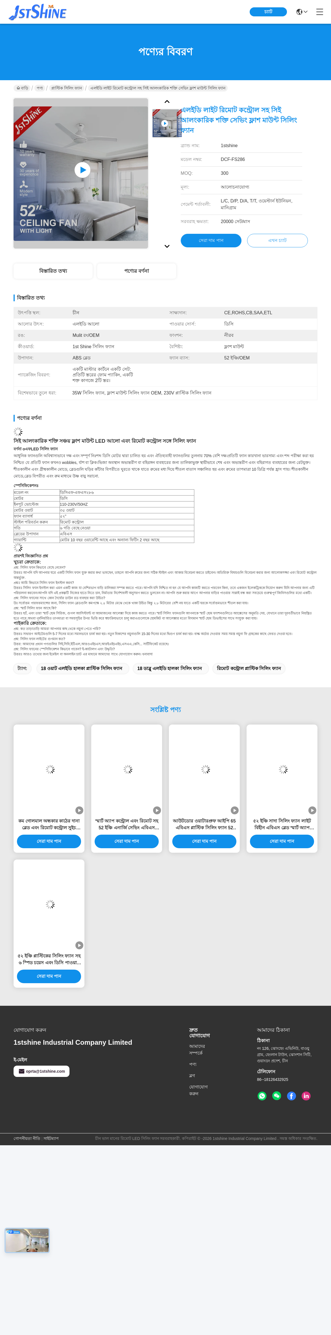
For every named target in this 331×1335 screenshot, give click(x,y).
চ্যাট (268, 11)
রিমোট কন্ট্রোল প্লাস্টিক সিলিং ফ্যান (249, 668)
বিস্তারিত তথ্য (53, 271)
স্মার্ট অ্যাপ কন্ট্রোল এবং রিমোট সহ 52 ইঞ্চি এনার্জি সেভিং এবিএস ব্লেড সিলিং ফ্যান (126, 825)
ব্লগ (192, 1075)
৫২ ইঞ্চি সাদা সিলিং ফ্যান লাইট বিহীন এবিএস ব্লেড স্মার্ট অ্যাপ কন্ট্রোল (282, 825)
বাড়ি (22, 88)
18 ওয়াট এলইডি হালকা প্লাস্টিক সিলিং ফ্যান (81, 668)
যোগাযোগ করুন (198, 1090)
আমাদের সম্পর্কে (197, 1049)
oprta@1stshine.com (41, 1071)
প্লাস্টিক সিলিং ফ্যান (66, 88)
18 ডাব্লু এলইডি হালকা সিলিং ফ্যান (169, 668)
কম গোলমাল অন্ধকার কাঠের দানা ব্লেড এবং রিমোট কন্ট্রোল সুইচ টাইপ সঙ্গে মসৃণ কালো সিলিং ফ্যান (48, 825)
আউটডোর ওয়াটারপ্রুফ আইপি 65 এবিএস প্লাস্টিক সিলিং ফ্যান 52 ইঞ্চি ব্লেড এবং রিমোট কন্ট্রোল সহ (204, 825)
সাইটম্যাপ (51, 1138)
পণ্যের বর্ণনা (136, 271)
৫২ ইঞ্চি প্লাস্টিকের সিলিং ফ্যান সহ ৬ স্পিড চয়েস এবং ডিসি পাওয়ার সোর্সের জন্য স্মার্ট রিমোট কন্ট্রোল (49, 960)
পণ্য (40, 88)
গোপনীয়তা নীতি (27, 1138)
